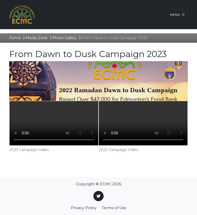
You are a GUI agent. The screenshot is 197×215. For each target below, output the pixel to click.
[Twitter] (98, 196)
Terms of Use (114, 208)
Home (15, 38)
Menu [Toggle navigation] (177, 14)
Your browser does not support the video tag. (53, 123)
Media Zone (36, 38)
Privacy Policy (83, 208)
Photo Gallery (64, 38)
